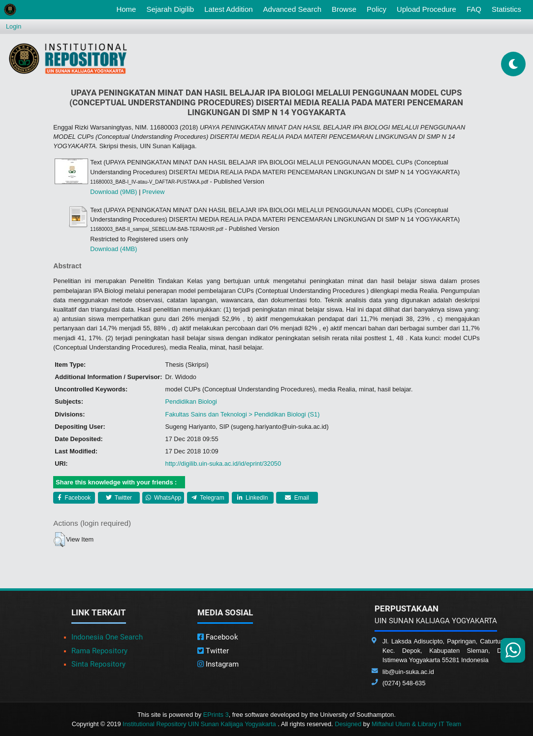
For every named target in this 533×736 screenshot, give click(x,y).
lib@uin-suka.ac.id (408, 671)
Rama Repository (99, 650)
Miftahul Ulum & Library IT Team (416, 724)
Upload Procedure (426, 9)
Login (13, 26)
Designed (348, 724)
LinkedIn (252, 497)
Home (128, 8)
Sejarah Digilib (170, 9)
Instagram (218, 664)
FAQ (474, 9)
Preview (153, 191)
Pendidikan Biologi (191, 401)
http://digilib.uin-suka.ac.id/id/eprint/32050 (223, 463)
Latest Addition (228, 9)
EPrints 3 (216, 714)
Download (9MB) (113, 191)
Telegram (207, 497)
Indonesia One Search (107, 637)
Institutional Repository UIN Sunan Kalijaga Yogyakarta (200, 724)
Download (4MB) (113, 249)
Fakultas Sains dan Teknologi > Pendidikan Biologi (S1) (242, 414)
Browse (344, 9)
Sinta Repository (98, 664)
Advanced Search (292, 9)
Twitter (119, 497)
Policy (376, 9)
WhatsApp (164, 497)
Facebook (74, 497)
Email (297, 497)
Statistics (506, 9)
